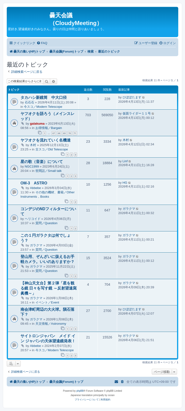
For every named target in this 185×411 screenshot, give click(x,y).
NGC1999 (32, 166)
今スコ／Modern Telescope (43, 106)
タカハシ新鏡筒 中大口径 (43, 97)
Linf (125, 161)
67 (54, 133)
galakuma (37, 123)
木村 (33, 145)
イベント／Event (47, 302)
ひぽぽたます (132, 97)
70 (69, 133)
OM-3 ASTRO (33, 183)
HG (125, 182)
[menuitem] (42, 43)
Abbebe (35, 188)
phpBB (80, 391)
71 (75, 133)
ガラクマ (129, 208)
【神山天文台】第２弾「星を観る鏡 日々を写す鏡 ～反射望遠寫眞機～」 (48, 288)
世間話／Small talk (48, 171)
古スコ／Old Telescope (51, 149)
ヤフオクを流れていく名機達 (45, 140)
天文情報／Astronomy (50, 323)
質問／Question (46, 223)
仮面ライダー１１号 (137, 113)
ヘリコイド (32, 219)
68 (59, 133)
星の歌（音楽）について (41, 162)
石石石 (29, 102)
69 (64, 133)
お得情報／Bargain (48, 128)
